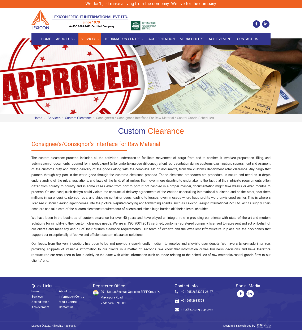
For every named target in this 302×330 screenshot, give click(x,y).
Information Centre (123, 39)
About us (66, 39)
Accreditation (161, 39)
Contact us (249, 39)
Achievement (220, 39)
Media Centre (192, 39)
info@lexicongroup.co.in (197, 309)
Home (46, 39)
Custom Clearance (78, 118)
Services (90, 39)
